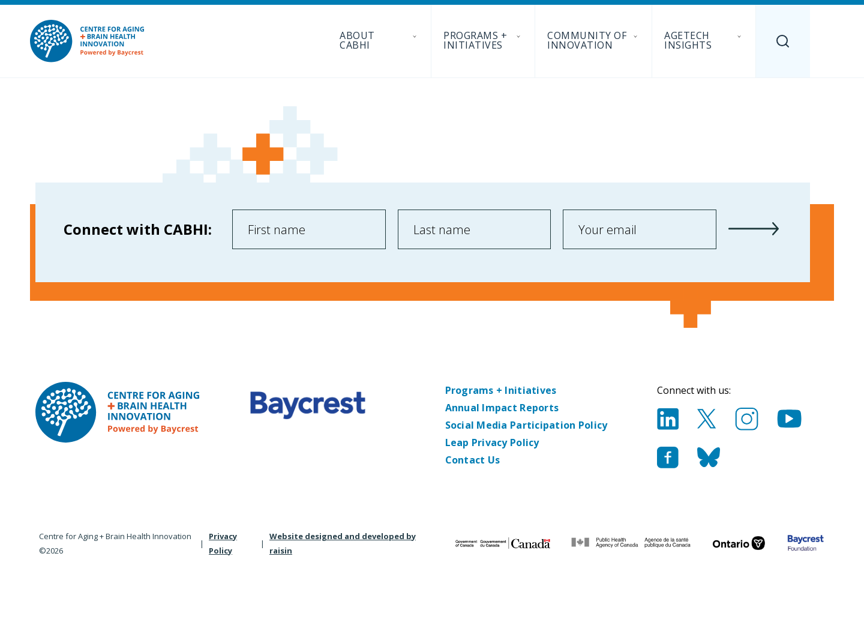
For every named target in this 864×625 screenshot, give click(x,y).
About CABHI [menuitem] (379, 40)
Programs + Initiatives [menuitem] (483, 40)
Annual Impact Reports (502, 407)
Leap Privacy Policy (492, 442)
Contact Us (472, 459)
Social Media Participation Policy (526, 425)
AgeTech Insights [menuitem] (703, 40)
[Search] (783, 41)
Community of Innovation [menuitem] (593, 40)
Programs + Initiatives (501, 390)
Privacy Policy (223, 543)
